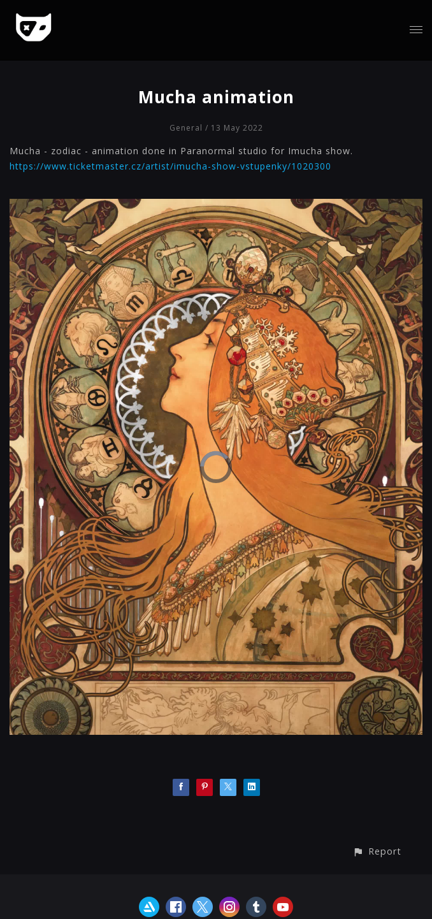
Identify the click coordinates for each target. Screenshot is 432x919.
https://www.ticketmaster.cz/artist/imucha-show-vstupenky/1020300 (170, 166)
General (186, 127)
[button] (377, 851)
